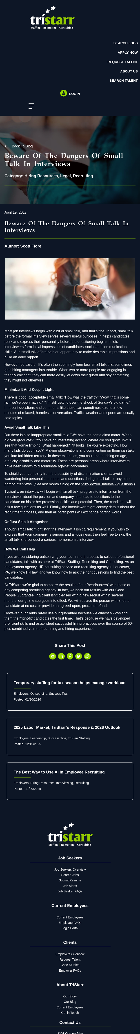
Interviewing (64, 783)
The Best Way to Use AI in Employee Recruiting (59, 772)
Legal (65, 176)
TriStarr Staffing (79, 738)
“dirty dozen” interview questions (107, 484)
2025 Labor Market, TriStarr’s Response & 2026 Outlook (67, 727)
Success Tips (58, 693)
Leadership (38, 738)
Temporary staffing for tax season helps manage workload (70, 683)
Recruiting (83, 176)
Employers (21, 693)
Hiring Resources (41, 176)
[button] (30, 106)
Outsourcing (38, 693)
